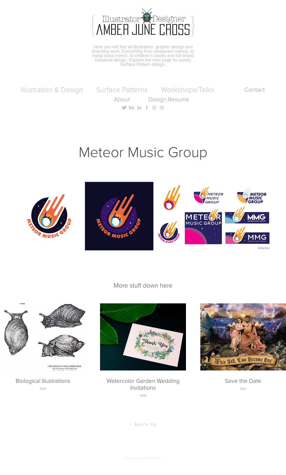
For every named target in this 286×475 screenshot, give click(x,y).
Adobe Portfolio (151, 458)
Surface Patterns (122, 89)
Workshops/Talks (187, 89)
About (122, 99)
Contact (254, 89)
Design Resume (168, 99)
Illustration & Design (52, 89)
